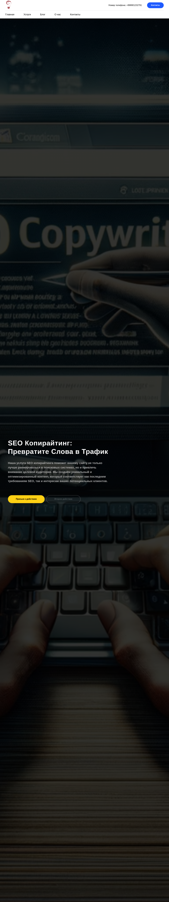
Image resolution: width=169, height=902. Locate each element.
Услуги (27, 14)
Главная (9, 14)
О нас (58, 14)
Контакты (75, 14)
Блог (42, 14)
